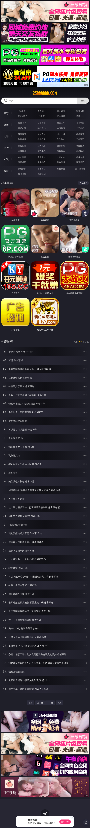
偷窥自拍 (22, 145)
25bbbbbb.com (45, 93)
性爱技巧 (80, 162)
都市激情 (22, 157)
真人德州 (42, 111)
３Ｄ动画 (80, 122)
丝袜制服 (42, 127)
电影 (6, 136)
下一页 (50, 702)
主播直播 (61, 127)
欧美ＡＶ (61, 122)
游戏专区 (80, 111)
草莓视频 (61, 168)
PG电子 (22, 111)
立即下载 (65, 821)
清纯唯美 (42, 150)
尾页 (60, 702)
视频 (6, 124)
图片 (6, 147)
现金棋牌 (61, 116)
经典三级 (42, 139)
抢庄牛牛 (80, 116)
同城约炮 (22, 168)
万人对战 (61, 111)
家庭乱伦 (42, 157)
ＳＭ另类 (80, 127)
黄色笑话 (61, 162)
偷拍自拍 (42, 134)
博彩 (6, 113)
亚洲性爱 (22, 134)
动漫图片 (80, 145)
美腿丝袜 (22, 150)
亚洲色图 (42, 145)
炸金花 (42, 116)
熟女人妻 (22, 127)
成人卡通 (61, 134)
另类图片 (80, 150)
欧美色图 (61, 145)
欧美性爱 (80, 134)
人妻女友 (61, 157)
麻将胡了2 (22, 116)
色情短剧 (42, 173)
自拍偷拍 (42, 122)
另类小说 (42, 162)
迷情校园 (22, 162)
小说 (6, 159)
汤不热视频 (80, 168)
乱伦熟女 (61, 139)
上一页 (40, 702)
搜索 (83, 100)
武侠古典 (80, 157)
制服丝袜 (22, 139)
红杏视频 (22, 173)
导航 (6, 170)
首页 (30, 702)
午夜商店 (42, 168)
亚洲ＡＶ (22, 122)
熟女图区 (61, 150)
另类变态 (80, 139)
